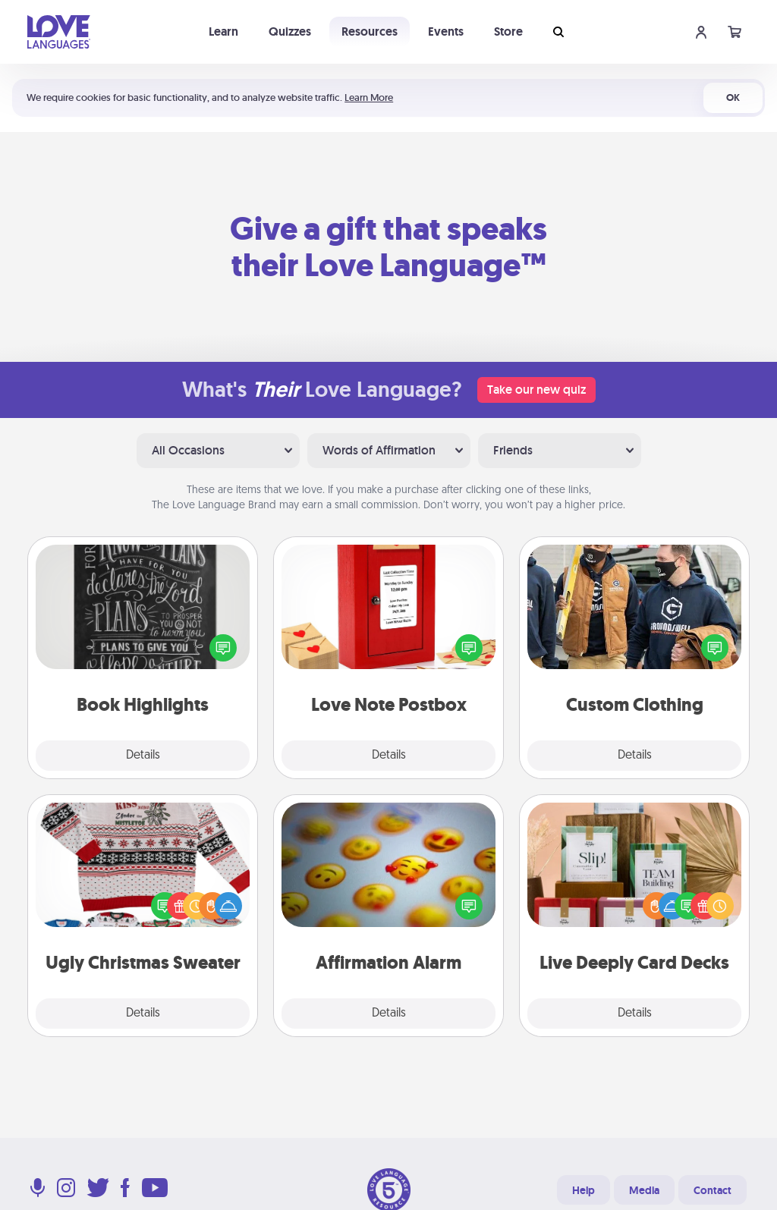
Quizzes (290, 31)
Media (644, 1190)
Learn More (368, 97)
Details (143, 756)
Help (583, 1190)
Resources (369, 31)
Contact (712, 1190)
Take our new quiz (536, 390)
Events (446, 31)
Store (508, 31)
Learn (223, 31)
